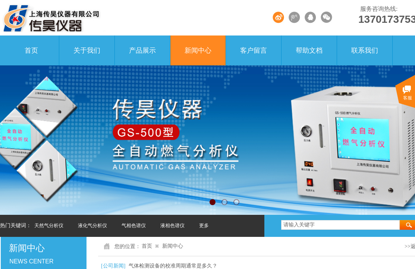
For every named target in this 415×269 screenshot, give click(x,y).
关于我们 (86, 50)
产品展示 (142, 50)
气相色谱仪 (134, 225)
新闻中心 (198, 50)
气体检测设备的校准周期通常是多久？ (173, 266)
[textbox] (340, 225)
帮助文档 (309, 50)
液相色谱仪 (172, 225)
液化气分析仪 (92, 225)
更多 (204, 225)
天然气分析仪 (48, 225)
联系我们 (364, 50)
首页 (31, 50)
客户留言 (253, 50)
